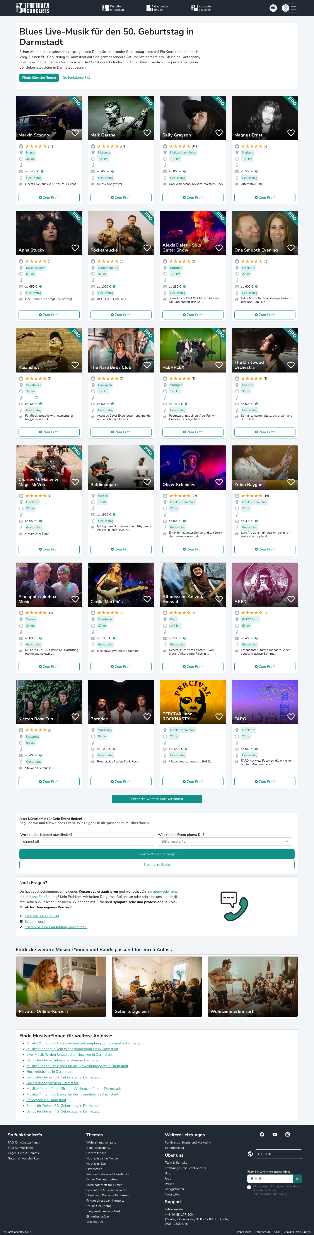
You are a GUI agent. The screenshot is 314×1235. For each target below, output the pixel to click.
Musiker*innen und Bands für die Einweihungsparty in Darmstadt (77, 1066)
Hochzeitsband (96, 1153)
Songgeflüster (174, 1148)
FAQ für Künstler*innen (24, 1142)
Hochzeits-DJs (96, 1164)
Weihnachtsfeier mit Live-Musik (107, 1174)
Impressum (244, 1232)
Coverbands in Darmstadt (46, 1100)
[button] (289, 8)
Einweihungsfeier (98, 1216)
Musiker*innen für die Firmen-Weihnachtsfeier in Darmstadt (73, 1088)
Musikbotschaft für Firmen (104, 1185)
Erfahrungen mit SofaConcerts (185, 1168)
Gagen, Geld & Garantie (24, 1153)
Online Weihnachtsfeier (102, 1179)
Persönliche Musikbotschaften (106, 1190)
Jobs (168, 1178)
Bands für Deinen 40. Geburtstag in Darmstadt (63, 1111)
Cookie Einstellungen (297, 1232)
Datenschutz (262, 1232)
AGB (277, 1232)
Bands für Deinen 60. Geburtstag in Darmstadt (63, 1077)
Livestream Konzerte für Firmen (107, 1195)
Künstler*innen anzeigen (157, 854)
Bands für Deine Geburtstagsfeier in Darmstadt (63, 1060)
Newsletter (172, 1194)
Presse (169, 1184)
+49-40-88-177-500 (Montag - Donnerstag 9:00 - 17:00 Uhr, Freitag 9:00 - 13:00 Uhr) (197, 1219)
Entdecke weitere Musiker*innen (157, 799)
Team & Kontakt (176, 1163)
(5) (36, 397)
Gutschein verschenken (23, 1158)
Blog (168, 1173)
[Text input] (270, 1179)
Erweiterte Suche (157, 864)
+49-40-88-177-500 (42, 916)
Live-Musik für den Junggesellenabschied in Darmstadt (69, 1054)
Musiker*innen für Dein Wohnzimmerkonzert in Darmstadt (72, 1049)
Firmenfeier (94, 1169)
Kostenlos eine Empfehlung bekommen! (56, 927)
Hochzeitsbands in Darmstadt (49, 1071)
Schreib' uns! (35, 921)
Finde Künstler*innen (39, 77)
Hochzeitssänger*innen (102, 1158)
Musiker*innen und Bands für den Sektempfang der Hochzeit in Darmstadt (84, 1043)
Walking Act (94, 1222)
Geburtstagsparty (98, 1148)
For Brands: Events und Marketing (188, 1142)
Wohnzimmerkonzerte (101, 1142)
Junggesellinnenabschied (103, 1211)
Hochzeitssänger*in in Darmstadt (52, 1083)
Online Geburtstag (98, 1206)
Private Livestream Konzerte (105, 1201)
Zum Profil (51, 197)
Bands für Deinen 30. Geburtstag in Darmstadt (63, 1105)
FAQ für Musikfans (21, 1148)
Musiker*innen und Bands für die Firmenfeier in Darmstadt (72, 1094)
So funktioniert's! (76, 77)
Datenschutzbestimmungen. (271, 1194)
